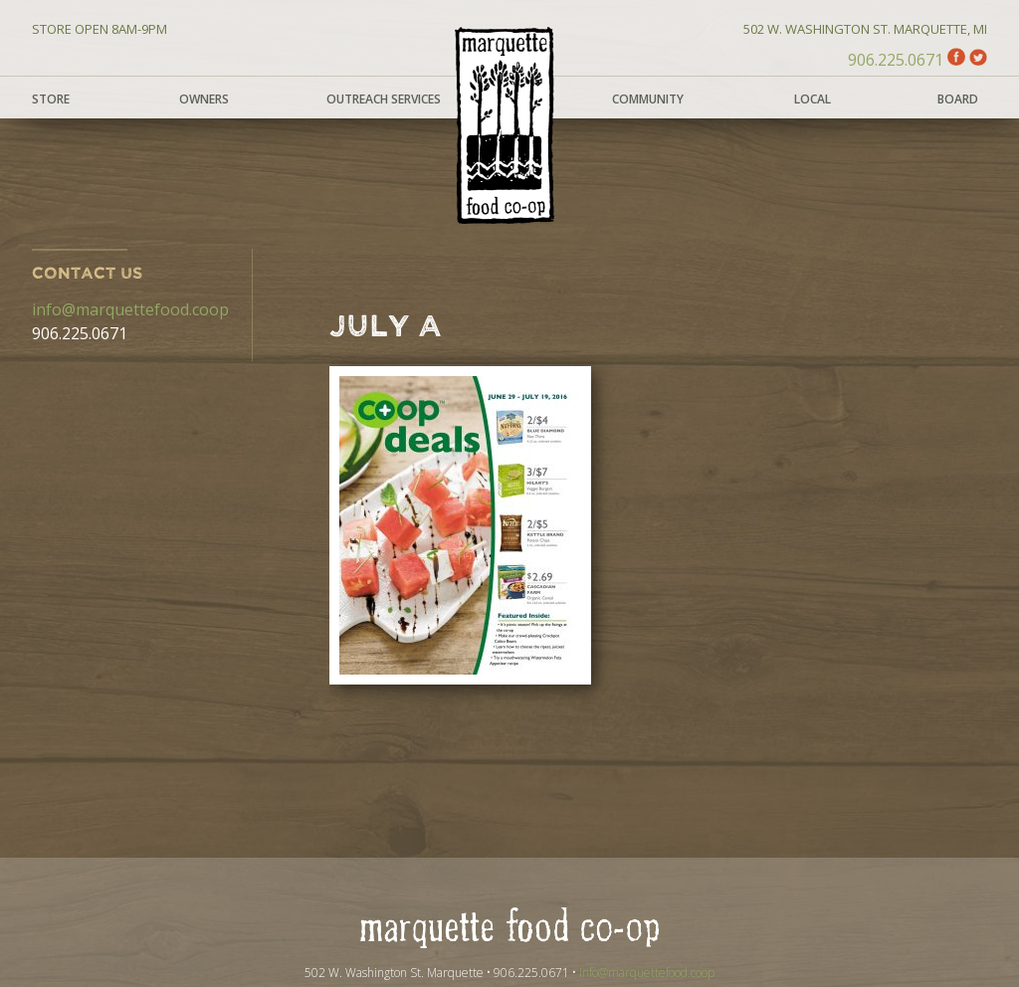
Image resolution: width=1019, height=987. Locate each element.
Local (812, 99)
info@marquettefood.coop (130, 309)
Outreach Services (383, 99)
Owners (204, 99)
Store (51, 99)
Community (648, 99)
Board (957, 99)
